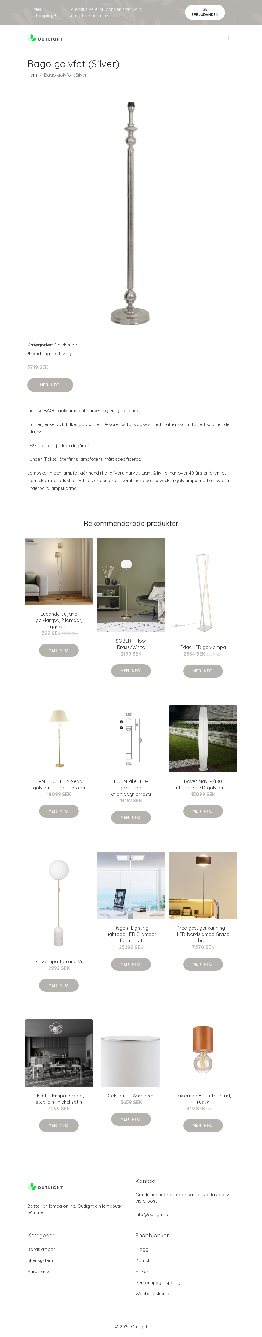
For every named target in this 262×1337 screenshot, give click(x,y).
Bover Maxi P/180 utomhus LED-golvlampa (203, 784)
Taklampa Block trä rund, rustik (203, 1099)
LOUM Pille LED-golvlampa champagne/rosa (131, 787)
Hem (32, 75)
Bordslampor (41, 1249)
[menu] (229, 38)
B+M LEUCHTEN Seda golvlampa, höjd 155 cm (59, 784)
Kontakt (144, 1260)
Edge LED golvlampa (203, 647)
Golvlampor (66, 345)
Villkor (142, 1271)
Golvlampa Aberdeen (131, 1096)
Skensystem (40, 1260)
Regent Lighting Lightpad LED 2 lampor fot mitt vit (131, 934)
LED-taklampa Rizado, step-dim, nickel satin (59, 1099)
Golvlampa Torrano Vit (59, 961)
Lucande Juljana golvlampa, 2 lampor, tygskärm (59, 620)
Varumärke (39, 1271)
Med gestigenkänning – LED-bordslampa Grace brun (203, 934)
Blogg (142, 1249)
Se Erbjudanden (205, 12)
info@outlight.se (152, 1214)
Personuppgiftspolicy (158, 1282)
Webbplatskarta (152, 1293)
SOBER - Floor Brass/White (131, 644)
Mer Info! (50, 385)
